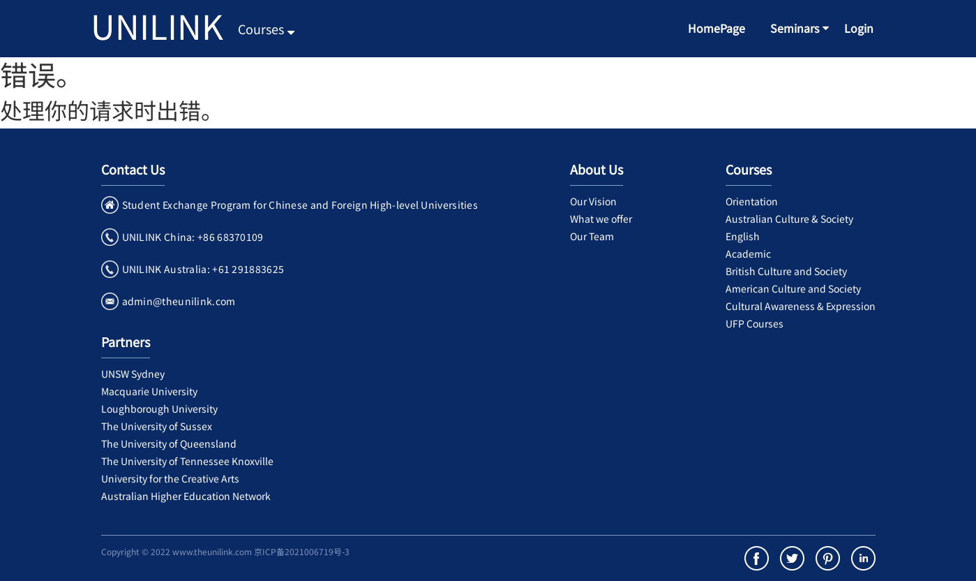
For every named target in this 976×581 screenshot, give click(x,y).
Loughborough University (159, 408)
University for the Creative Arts (170, 478)
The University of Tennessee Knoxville (187, 461)
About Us (596, 169)
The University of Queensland (169, 443)
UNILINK (157, 25)
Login (858, 28)
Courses (266, 29)
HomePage (716, 28)
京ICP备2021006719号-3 (302, 551)
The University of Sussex (156, 426)
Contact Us (133, 169)
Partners (125, 341)
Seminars (794, 28)
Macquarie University (149, 391)
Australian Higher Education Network (186, 496)
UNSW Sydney (133, 374)
